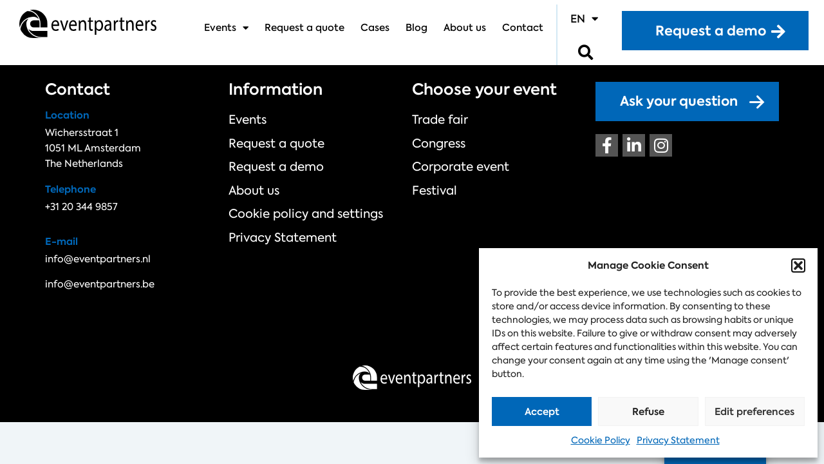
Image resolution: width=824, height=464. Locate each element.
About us (465, 27)
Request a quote (304, 27)
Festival (430, 177)
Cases (374, 27)
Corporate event (452, 157)
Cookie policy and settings (292, 197)
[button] (798, 265)
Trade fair (435, 117)
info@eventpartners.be (99, 284)
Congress (434, 137)
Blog (416, 27)
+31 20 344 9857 (81, 206)
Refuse (648, 411)
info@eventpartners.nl (98, 259)
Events (226, 28)
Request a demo (268, 157)
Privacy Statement (678, 440)
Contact (522, 27)
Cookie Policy (600, 440)
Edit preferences (754, 411)
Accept (542, 411)
